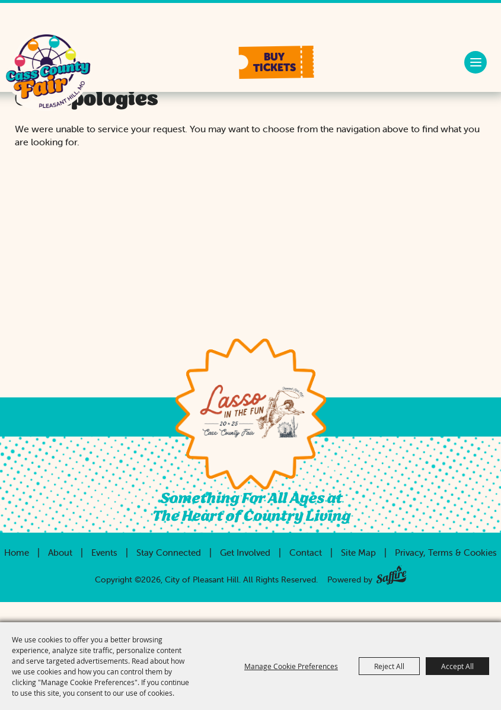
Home (16, 552)
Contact (305, 552)
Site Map (358, 552)
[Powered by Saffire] (391, 572)
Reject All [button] (389, 666)
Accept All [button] (457, 666)
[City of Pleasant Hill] (47, 73)
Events (104, 552)
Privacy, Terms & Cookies (446, 552)
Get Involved (245, 552)
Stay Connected (168, 552)
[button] (276, 62)
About (60, 552)
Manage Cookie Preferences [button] (291, 666)
